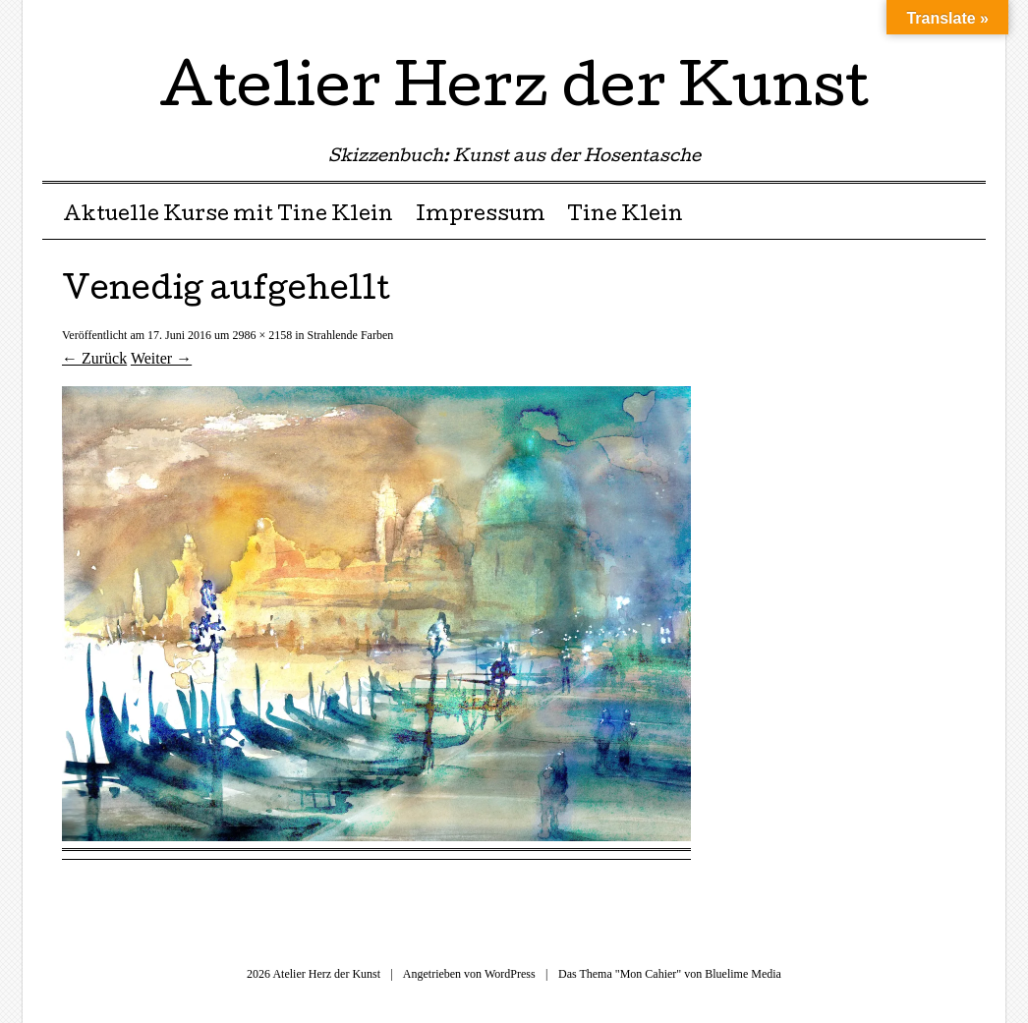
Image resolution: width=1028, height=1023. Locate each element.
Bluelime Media (743, 974)
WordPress (510, 974)
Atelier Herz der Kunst (514, 92)
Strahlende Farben (351, 335)
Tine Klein (625, 216)
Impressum (480, 216)
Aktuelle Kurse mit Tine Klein (228, 216)
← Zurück (94, 358)
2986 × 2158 (262, 335)
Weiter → (161, 358)
